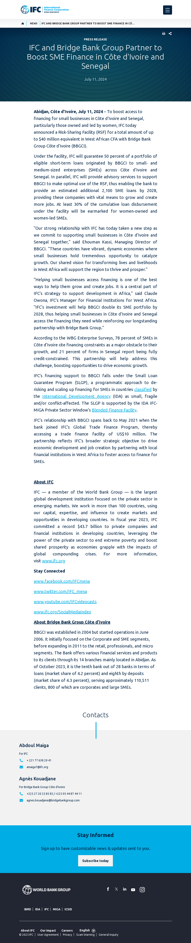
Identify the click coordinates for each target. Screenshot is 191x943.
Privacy (67, 934)
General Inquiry (108, 934)
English (85, 930)
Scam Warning (85, 934)
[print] (163, 33)
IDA (37, 909)
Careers (67, 930)
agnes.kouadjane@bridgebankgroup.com (53, 800)
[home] (22, 23)
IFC (46, 909)
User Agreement (48, 934)
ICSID (68, 909)
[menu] (167, 10)
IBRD (27, 909)
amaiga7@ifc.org (37, 767)
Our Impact (48, 930)
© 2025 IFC (26, 934)
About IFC (28, 930)
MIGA (56, 909)
